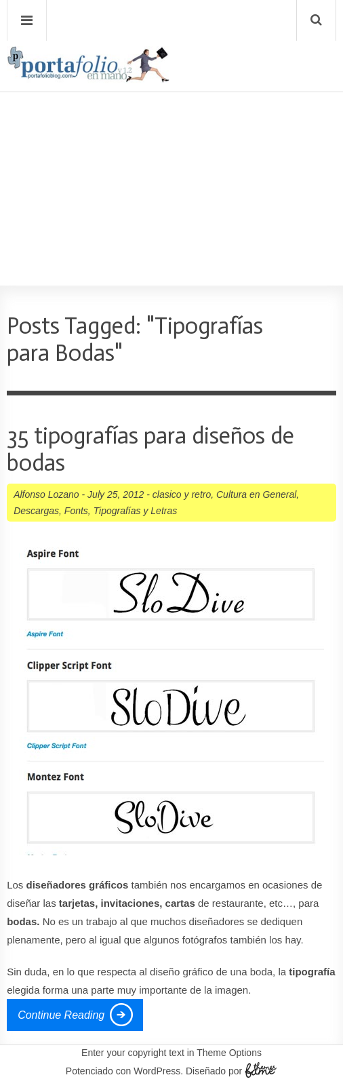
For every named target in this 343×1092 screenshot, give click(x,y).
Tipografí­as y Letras (136, 510)
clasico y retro (182, 494)
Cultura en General (256, 494)
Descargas (36, 510)
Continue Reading (61, 1015)
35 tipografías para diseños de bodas (150, 449)
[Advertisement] (171, 150)
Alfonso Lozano (46, 494)
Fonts (76, 510)
